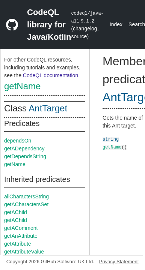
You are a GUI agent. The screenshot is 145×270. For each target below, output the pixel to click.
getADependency (24, 149)
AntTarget (48, 108)
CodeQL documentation (50, 75)
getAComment (21, 228)
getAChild (15, 212)
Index (116, 24)
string (111, 139)
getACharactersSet (26, 204)
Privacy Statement (119, 261)
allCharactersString (26, 197)
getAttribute (17, 244)
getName (22, 86)
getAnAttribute (21, 236)
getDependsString (25, 156)
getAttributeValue (24, 252)
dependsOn (17, 141)
